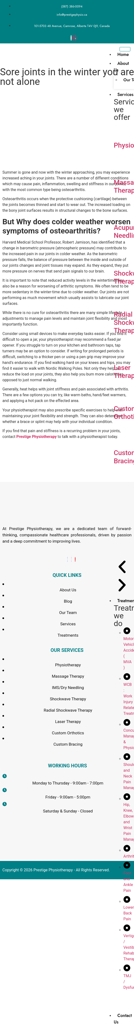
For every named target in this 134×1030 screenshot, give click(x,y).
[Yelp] (75, 559)
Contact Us (123, 1018)
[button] (122, 568)
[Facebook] (71, 38)
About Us (121, 66)
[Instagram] (73, 38)
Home (123, 54)
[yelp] (75, 38)
